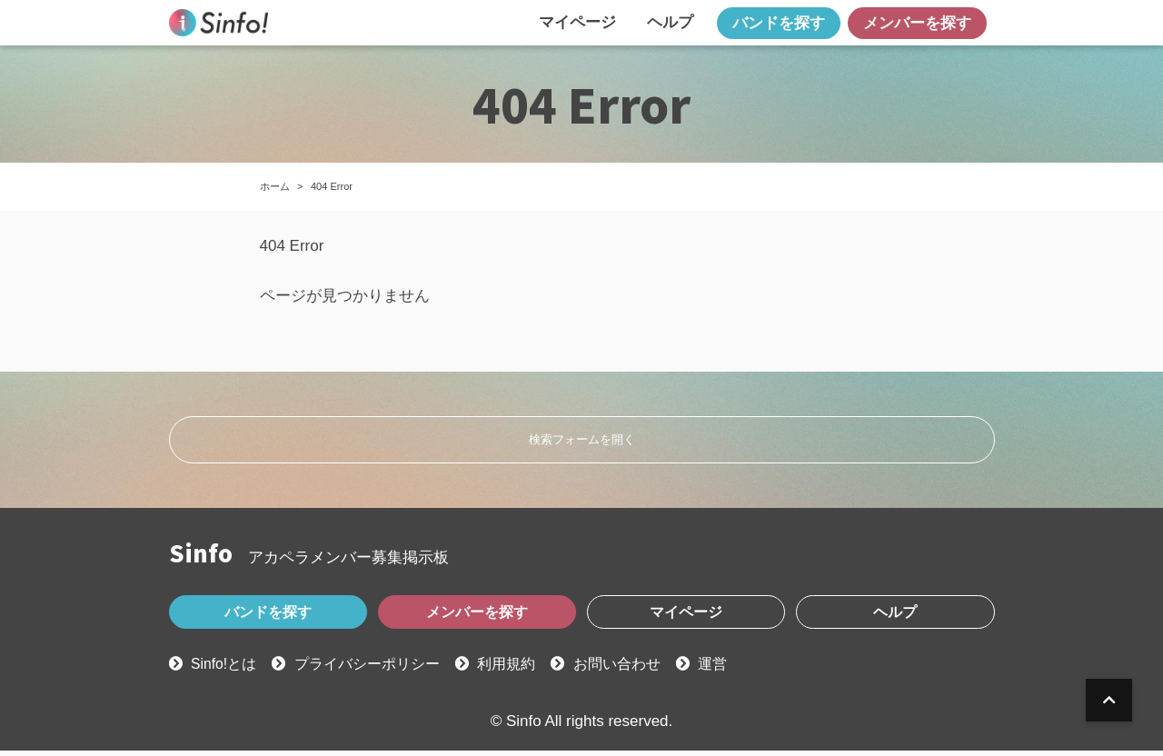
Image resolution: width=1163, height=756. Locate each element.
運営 (740, 670)
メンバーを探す (917, 23)
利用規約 (524, 670)
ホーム (275, 186)
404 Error (332, 186)
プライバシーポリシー (378, 670)
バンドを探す (778, 23)
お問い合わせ (640, 670)
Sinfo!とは (227, 670)
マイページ (577, 22)
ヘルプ (670, 22)
